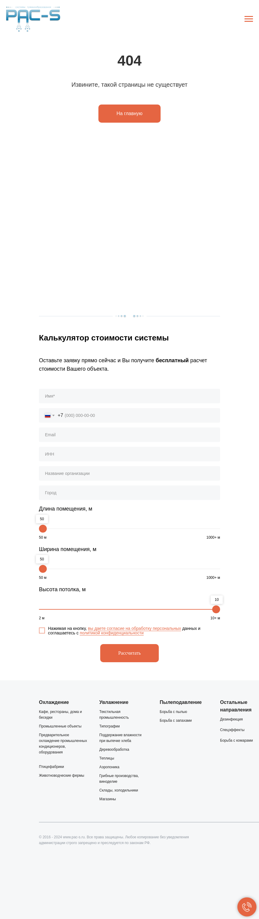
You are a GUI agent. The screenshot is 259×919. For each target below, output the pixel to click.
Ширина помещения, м (67, 549)
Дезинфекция (231, 719)
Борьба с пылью (173, 712)
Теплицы (106, 758)
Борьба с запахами (176, 720)
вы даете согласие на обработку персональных (134, 628)
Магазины (107, 799)
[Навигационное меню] (249, 19)
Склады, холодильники (118, 790)
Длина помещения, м (65, 509)
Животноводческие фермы (61, 775)
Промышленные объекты (60, 726)
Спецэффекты (232, 730)
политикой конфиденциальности (112, 632)
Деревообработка (114, 749)
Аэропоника (109, 767)
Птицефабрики (51, 767)
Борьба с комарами (236, 740)
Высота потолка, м (62, 589)
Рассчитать (129, 653)
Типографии (109, 726)
